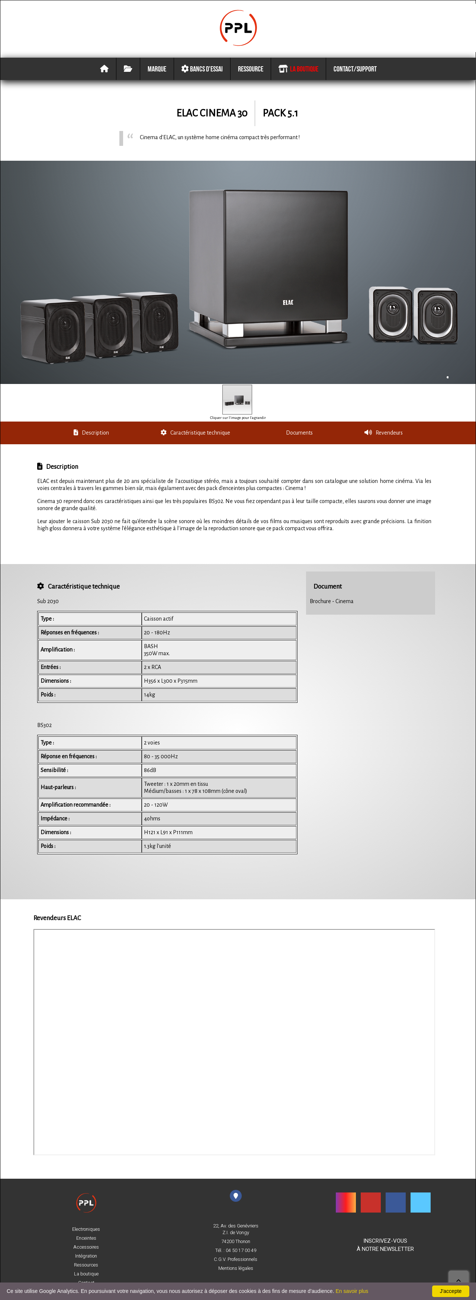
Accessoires (86, 1247)
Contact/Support (355, 70)
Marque (157, 70)
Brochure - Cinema (332, 602)
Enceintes (86, 1238)
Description (91, 434)
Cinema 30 (223, 114)
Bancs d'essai (202, 70)
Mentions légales (235, 1268)
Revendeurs (383, 434)
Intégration (86, 1256)
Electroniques (86, 1229)
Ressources (86, 1265)
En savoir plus (351, 1291)
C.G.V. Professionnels (235, 1259)
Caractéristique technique (195, 434)
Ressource (250, 70)
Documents (299, 434)
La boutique (298, 70)
